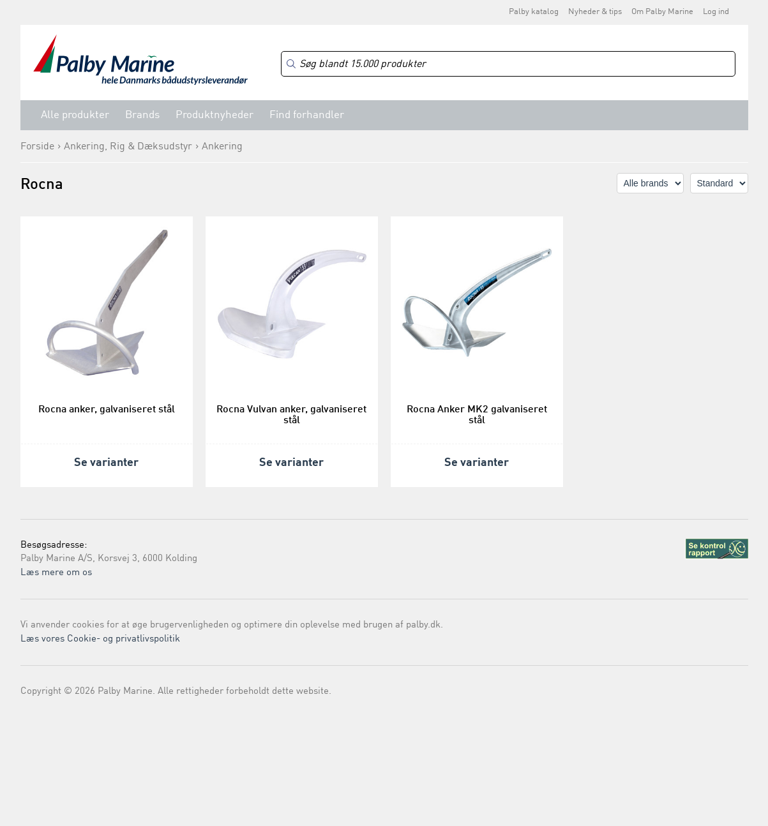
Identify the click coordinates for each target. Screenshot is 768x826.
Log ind (716, 12)
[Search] (508, 64)
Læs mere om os (56, 573)
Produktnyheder (214, 115)
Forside (37, 147)
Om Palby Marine (662, 12)
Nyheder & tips (595, 12)
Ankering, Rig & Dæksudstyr (128, 147)
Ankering (222, 147)
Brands (142, 115)
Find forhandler (306, 115)
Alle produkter (75, 115)
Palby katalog (534, 12)
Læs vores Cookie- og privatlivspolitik (100, 639)
